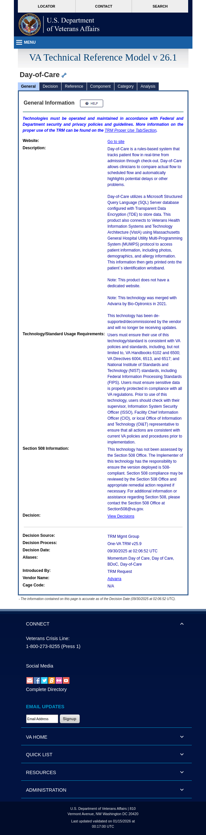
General (28, 86)
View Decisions (120, 516)
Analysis (148, 86)
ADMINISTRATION (46, 790)
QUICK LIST (39, 754)
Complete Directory (46, 689)
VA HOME (37, 737)
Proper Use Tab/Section (130, 130)
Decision (50, 86)
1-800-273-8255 (43, 646)
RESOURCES (41, 772)
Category (126, 86)
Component (100, 86)
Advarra (114, 579)
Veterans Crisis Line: (48, 638)
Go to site (115, 141)
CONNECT (38, 623)
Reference (74, 86)
